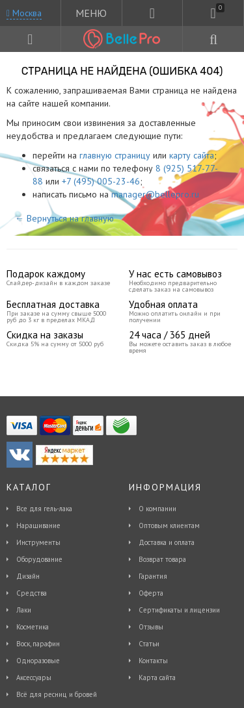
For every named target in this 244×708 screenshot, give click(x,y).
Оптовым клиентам (169, 525)
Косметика (32, 626)
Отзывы (151, 626)
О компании (157, 508)
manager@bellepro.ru (155, 194)
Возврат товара (162, 559)
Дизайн (28, 576)
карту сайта (191, 155)
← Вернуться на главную (64, 218)
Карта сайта (157, 677)
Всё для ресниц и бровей (56, 694)
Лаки (23, 609)
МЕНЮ (91, 12)
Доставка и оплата (167, 542)
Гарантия (153, 576)
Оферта (151, 593)
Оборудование (39, 559)
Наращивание (38, 525)
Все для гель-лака (44, 508)
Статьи (149, 643)
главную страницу (114, 155)
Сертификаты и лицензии (179, 609)
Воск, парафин (38, 643)
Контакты (153, 660)
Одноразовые (38, 660)
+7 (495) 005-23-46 (101, 181)
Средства (31, 593)
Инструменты (38, 542)
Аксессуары (33, 677)
